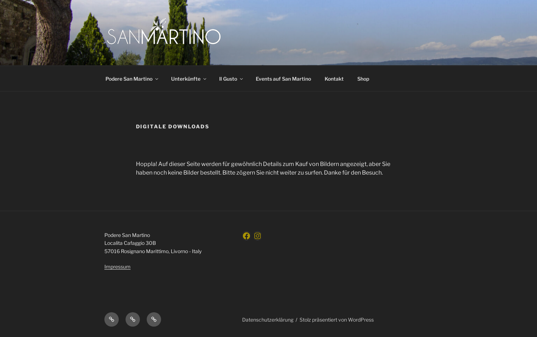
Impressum (117, 267)
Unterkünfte (189, 79)
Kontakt (334, 79)
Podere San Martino (132, 79)
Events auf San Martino (283, 79)
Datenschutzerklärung (267, 320)
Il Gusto (231, 79)
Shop (363, 79)
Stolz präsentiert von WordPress (337, 320)
